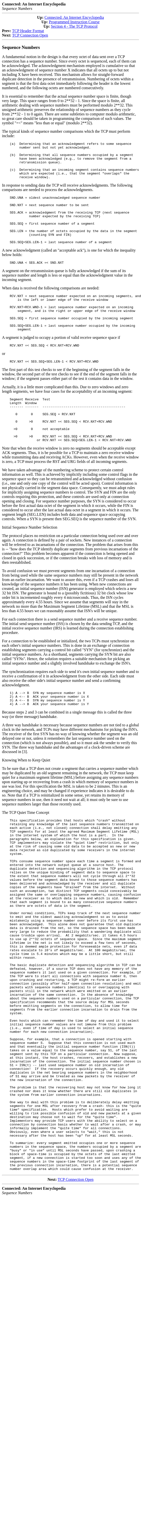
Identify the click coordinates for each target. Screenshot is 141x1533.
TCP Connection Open (30, 35)
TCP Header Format (28, 31)
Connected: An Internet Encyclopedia (74, 17)
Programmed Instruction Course (74, 22)
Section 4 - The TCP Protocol (74, 26)
